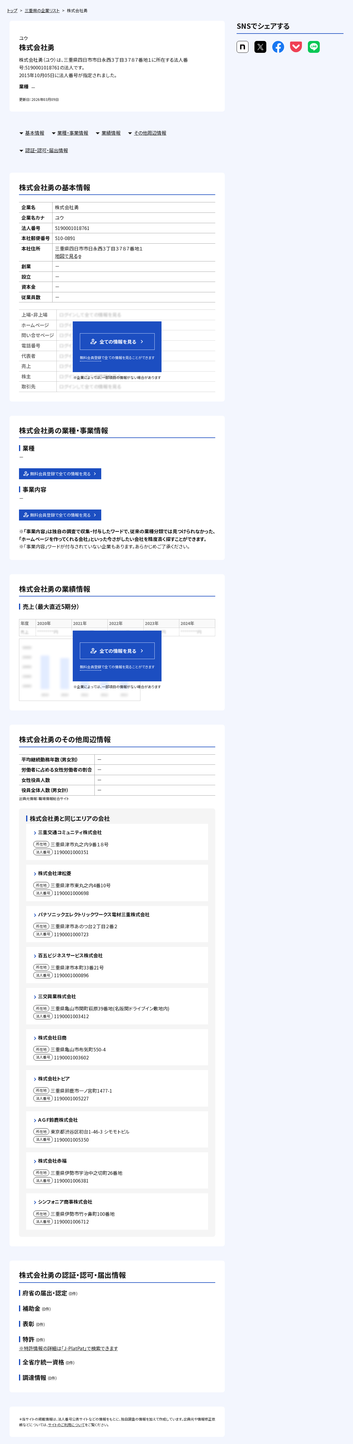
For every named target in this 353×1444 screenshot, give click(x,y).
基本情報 (34, 132)
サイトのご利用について (66, 1424)
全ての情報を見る (112, 341)
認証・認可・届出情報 (46, 150)
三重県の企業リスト (42, 10)
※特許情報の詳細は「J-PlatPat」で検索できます (68, 1348)
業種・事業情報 (72, 132)
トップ (12, 10)
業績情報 (111, 132)
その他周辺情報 (150, 132)
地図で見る (68, 255)
